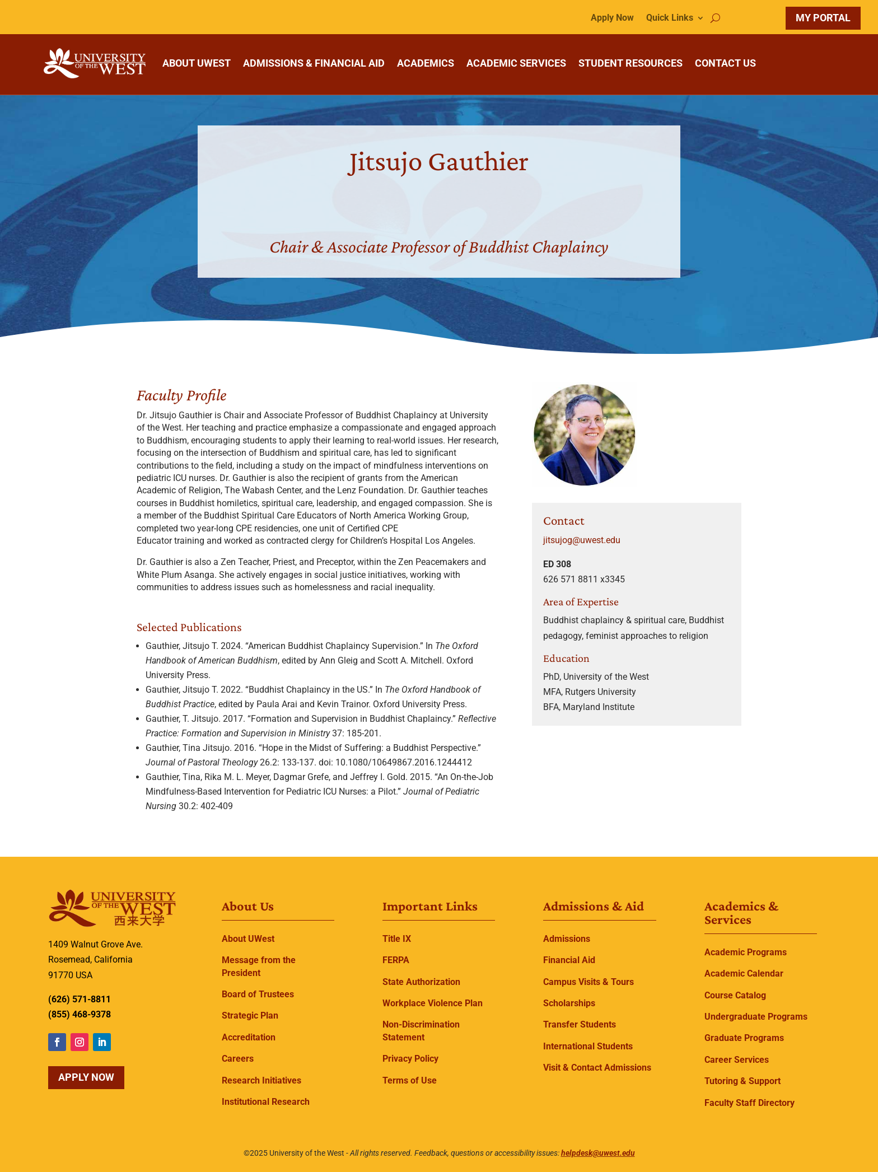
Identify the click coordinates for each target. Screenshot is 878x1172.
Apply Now (612, 18)
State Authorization (421, 982)
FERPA (395, 960)
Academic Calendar (743, 973)
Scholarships (569, 1003)
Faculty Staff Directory (749, 1103)
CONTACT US (725, 63)
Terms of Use (409, 1080)
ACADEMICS (425, 63)
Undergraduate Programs (755, 1016)
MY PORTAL (823, 18)
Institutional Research (266, 1101)
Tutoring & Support (742, 1081)
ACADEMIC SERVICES (516, 63)
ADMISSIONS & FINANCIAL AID (314, 63)
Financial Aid (569, 960)
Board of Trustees (258, 994)
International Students (588, 1046)
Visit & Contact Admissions (597, 1067)
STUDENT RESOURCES (630, 63)
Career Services (736, 1059)
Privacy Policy (410, 1058)
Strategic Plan (250, 1015)
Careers (238, 1058)
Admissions (566, 938)
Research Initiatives (261, 1080)
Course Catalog (735, 995)
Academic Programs (745, 952)
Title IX (396, 938)
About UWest (248, 938)
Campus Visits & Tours (588, 982)
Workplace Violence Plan (432, 1003)
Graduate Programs (744, 1038)
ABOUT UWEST (196, 63)
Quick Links (669, 18)
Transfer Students (579, 1024)
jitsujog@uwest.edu (581, 540)
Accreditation (248, 1037)
